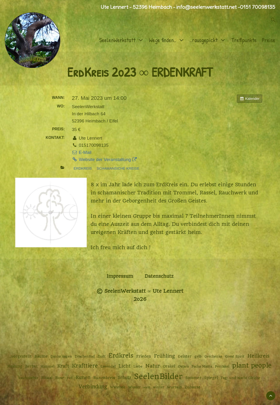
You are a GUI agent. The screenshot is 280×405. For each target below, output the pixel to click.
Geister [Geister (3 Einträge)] (185, 356)
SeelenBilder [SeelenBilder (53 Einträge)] (158, 376)
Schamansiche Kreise (118, 168)
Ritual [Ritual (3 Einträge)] (46, 378)
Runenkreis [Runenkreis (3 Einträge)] (104, 378)
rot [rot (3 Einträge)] (70, 378)
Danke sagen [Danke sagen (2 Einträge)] (61, 356)
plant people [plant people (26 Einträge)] (251, 365)
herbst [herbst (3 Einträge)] (31, 366)
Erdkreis (83, 168)
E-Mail (81, 152)
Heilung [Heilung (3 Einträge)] (14, 366)
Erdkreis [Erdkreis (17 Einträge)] (120, 355)
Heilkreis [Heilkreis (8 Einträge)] (258, 356)
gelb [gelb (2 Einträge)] (198, 356)
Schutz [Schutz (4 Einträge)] (124, 377)
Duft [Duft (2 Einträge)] (102, 356)
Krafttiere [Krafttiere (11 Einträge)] (85, 366)
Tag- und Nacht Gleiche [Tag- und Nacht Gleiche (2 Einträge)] (240, 378)
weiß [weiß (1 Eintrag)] (146, 387)
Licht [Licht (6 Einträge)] (124, 366)
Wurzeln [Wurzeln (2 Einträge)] (174, 387)
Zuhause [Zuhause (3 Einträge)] (192, 387)
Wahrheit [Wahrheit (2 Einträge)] (118, 387)
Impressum (120, 276)
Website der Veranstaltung (104, 159)
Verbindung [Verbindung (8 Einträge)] (93, 387)
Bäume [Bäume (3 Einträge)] (41, 356)
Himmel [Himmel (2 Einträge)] (47, 366)
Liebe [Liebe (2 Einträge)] (138, 366)
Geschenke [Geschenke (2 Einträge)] (213, 356)
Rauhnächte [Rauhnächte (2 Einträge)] (28, 378)
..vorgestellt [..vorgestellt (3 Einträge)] (21, 356)
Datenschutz (159, 276)
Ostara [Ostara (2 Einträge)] (183, 366)
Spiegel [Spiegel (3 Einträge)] (211, 378)
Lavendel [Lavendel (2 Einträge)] (108, 366)
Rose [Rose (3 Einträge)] (59, 378)
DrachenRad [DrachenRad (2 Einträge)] (85, 356)
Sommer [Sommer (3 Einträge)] (193, 378)
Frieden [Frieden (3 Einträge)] (143, 356)
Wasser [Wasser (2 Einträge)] (134, 387)
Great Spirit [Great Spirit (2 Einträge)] (234, 356)
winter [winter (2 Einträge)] (158, 387)
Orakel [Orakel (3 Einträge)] (169, 366)
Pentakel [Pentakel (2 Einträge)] (222, 366)
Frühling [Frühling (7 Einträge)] (164, 356)
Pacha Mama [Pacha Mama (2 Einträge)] (202, 366)
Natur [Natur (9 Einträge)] (152, 366)
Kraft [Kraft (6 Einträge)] (63, 366)
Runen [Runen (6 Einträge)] (83, 377)
